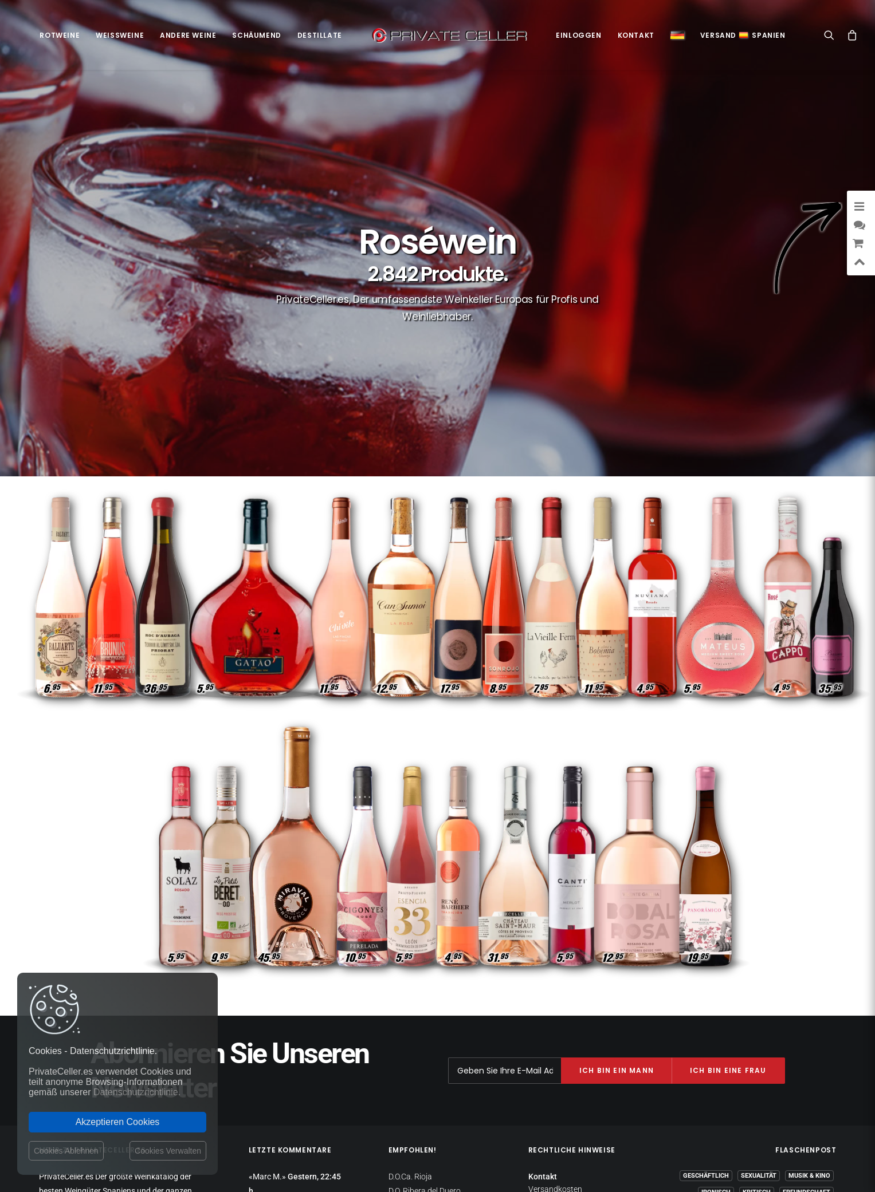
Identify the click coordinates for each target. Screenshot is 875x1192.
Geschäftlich (706, 998)
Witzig (776, 1031)
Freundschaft (806, 1015)
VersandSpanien (743, 35)
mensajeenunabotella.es (794, 1092)
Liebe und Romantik (725, 1048)
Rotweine (60, 35)
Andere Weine (188, 35)
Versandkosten (555, 1011)
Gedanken (786, 1048)
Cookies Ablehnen (66, 1150)
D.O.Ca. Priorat (414, 1027)
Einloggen (578, 35)
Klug (713, 1064)
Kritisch (757, 1015)
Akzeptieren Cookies (118, 1122)
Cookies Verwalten (168, 1150)
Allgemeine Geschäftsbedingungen (571, 1063)
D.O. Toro (404, 1069)
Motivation (811, 1064)
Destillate (319, 35)
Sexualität (758, 998)
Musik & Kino (809, 998)
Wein (822, 1048)
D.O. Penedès (411, 1055)
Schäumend (256, 35)
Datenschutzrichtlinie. (137, 1092)
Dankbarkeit (733, 1031)
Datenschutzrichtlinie (565, 1022)
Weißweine (120, 35)
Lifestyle (814, 1031)
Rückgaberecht (555, 1032)
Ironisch (716, 1015)
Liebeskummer (756, 1064)
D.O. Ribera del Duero (425, 1012)
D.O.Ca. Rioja (410, 999)
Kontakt (636, 35)
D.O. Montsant (413, 1041)
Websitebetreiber (558, 1043)
